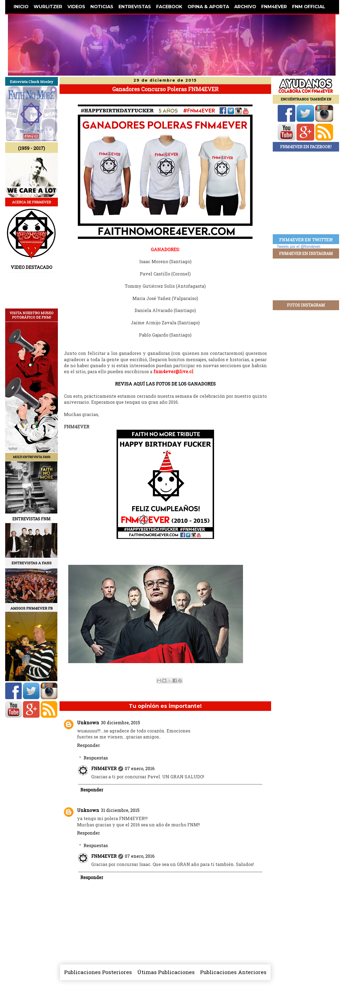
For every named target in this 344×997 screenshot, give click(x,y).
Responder (88, 745)
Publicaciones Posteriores (98, 972)
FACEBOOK (169, 6)
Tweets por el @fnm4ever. (299, 246)
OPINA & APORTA (208, 6)
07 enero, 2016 (140, 768)
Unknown (88, 722)
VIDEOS (76, 6)
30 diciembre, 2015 (120, 722)
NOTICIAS (101, 6)
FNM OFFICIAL (308, 6)
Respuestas (96, 758)
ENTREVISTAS (134, 6)
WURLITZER (48, 6)
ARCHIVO (245, 6)
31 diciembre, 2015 (120, 810)
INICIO (21, 6)
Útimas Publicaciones (166, 972)
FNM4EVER (274, 6)
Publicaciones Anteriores (233, 972)
